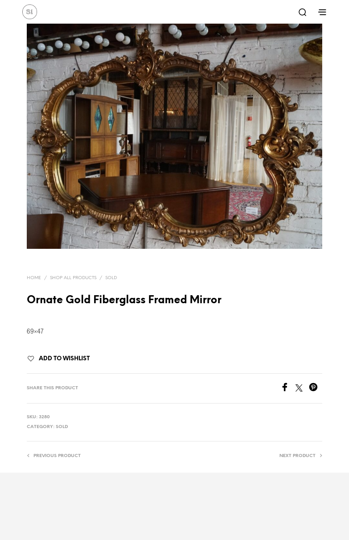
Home (34, 278)
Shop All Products (73, 278)
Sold (111, 278)
